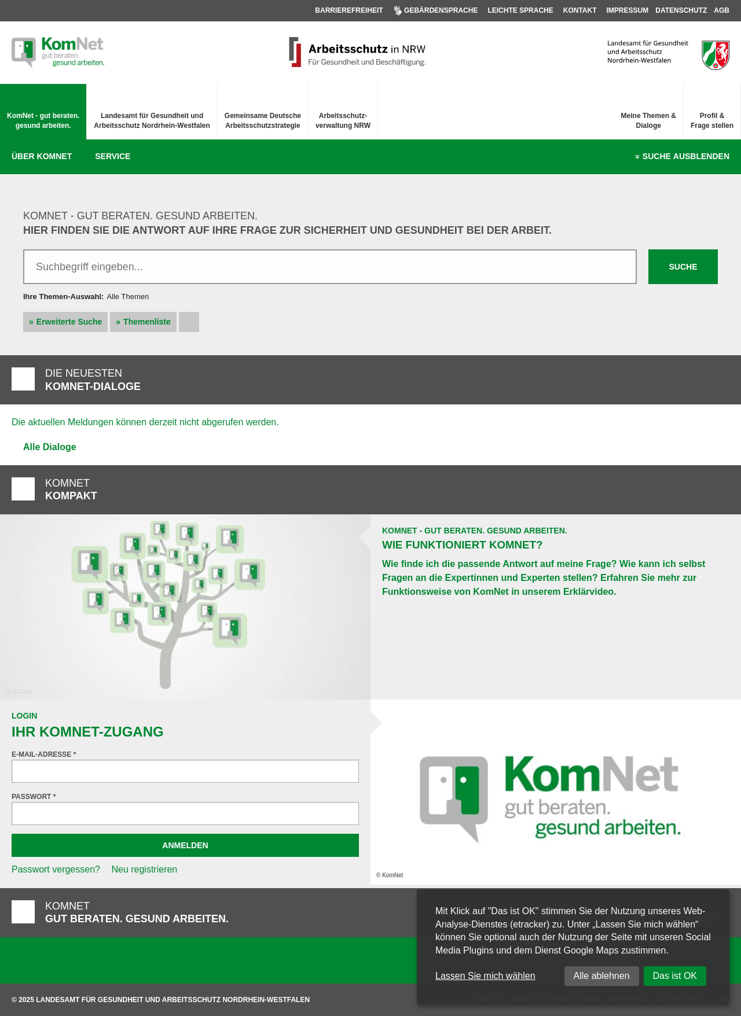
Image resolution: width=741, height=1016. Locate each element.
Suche (686, 157)
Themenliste (147, 321)
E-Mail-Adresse (44, 754)
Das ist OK (675, 976)
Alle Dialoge (49, 447)
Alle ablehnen (602, 976)
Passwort (34, 797)
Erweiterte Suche (69, 321)
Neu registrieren (144, 869)
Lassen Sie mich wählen (485, 976)
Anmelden (185, 845)
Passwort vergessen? (56, 869)
